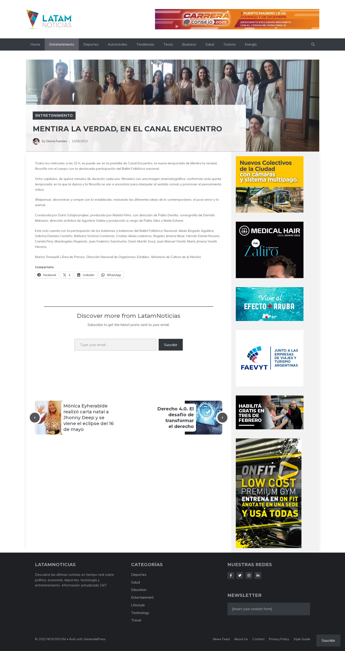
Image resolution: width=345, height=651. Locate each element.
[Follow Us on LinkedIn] (258, 575)
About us (241, 639)
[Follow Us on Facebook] (230, 575)
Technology (140, 613)
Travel (136, 620)
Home (35, 44)
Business (189, 44)
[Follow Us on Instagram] (248, 575)
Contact (258, 639)
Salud (209, 44)
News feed (221, 639)
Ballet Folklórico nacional (140, 169)
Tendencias (145, 44)
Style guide (302, 639)
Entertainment (142, 597)
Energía (251, 44)
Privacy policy (279, 639)
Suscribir (170, 344)
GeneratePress (95, 639)
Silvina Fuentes (56, 141)
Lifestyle (138, 605)
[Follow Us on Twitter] (239, 575)
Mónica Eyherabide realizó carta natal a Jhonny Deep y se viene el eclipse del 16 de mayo (88, 417)
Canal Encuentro (140, 163)
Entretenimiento (61, 44)
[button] (313, 44)
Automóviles (117, 44)
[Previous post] (34, 417)
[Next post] (222, 417)
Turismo (229, 44)
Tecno (168, 44)
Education (138, 590)
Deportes (91, 44)
